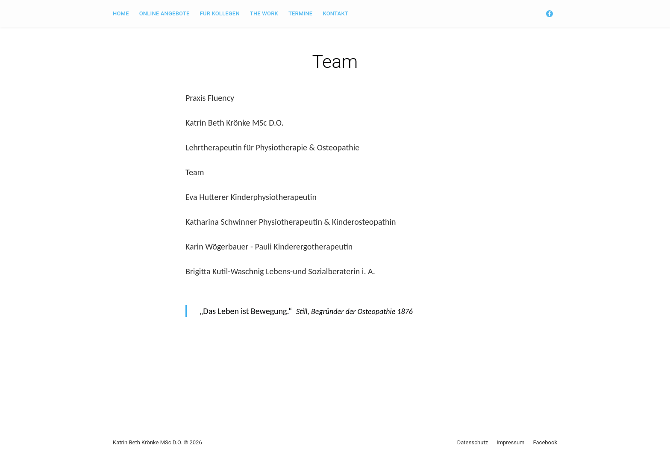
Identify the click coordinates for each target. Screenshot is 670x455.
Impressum (510, 442)
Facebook (545, 442)
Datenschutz (472, 442)
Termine (300, 13)
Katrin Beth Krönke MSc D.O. (147, 442)
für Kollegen (220, 13)
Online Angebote (164, 13)
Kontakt (335, 13)
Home (121, 13)
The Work (264, 13)
